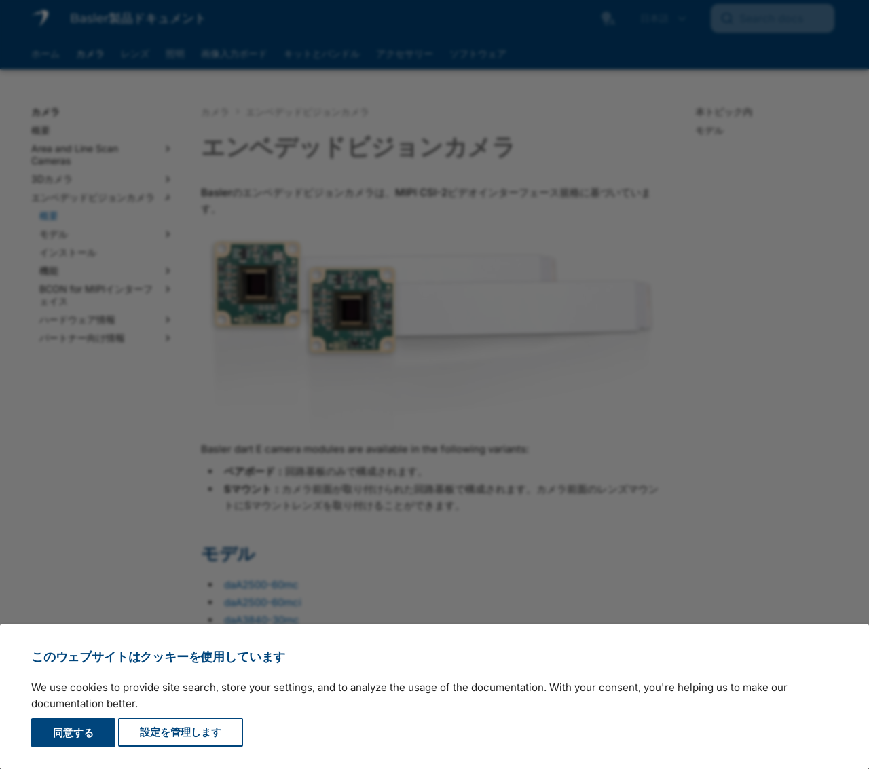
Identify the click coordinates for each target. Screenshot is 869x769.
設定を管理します (180, 732)
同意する (73, 732)
